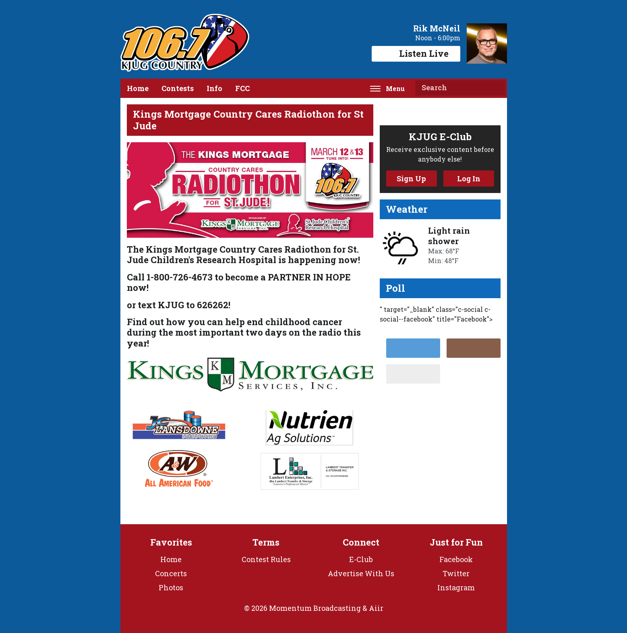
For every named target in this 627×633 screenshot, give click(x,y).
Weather (407, 209)
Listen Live (416, 53)
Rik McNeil (436, 28)
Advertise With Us (361, 573)
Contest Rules (266, 559)
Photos (171, 587)
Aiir (376, 608)
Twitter (456, 573)
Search (496, 87)
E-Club (361, 559)
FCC (242, 88)
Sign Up (411, 178)
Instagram (456, 587)
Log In (468, 178)
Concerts (171, 573)
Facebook (456, 559)
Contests (177, 88)
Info (214, 88)
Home (138, 88)
